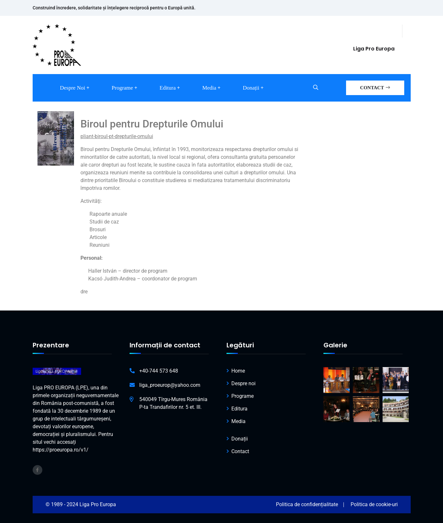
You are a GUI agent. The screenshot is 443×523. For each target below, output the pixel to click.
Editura (168, 88)
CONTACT (375, 87)
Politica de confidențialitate (307, 504)
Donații (251, 88)
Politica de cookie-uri (374, 504)
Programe (122, 88)
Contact (240, 451)
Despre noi (72, 88)
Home (238, 371)
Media (209, 88)
